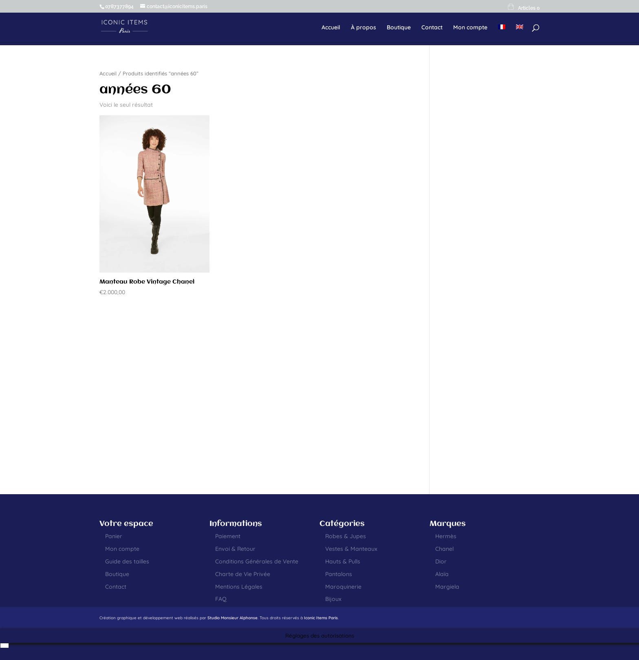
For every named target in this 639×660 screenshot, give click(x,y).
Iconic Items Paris (321, 617)
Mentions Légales (238, 586)
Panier (113, 536)
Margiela (447, 586)
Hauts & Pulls (342, 561)
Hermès (445, 536)
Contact (432, 27)
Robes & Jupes (345, 536)
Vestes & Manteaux (351, 548)
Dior (441, 561)
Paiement (227, 536)
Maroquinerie (343, 586)
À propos (363, 27)
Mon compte (470, 27)
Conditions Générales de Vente (256, 561)
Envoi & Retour (235, 548)
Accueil (331, 27)
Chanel (444, 548)
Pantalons (338, 574)
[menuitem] (501, 33)
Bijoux (333, 599)
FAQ (221, 599)
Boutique (399, 27)
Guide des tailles (127, 561)
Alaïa (442, 574)
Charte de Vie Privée (242, 574)
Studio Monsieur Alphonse (232, 617)
